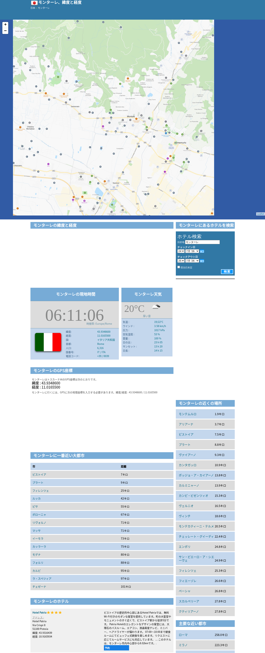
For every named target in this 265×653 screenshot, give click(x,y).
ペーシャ (185, 591)
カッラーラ (39, 546)
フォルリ (37, 562)
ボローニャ (39, 514)
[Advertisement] (101, 258)
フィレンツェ (40, 490)
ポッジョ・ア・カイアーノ (196, 475)
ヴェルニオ (186, 506)
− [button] (5, 31)
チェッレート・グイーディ (196, 536)
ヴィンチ (185, 516)
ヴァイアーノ (187, 455)
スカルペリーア (189, 601)
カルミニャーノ (189, 485)
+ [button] (5, 25)
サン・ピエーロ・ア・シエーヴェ (196, 559)
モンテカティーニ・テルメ (196, 526)
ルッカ (36, 498)
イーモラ (37, 538)
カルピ (36, 571)
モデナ (36, 554)
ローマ (183, 635)
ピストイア (39, 474)
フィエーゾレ (187, 581)
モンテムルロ (187, 414)
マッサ (36, 530)
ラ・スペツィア (41, 578)
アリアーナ (186, 424)
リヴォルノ (39, 522)
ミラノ (183, 645)
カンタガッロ (187, 465)
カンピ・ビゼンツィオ (193, 495)
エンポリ (185, 546)
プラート (37, 482)
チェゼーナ (39, 586)
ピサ (35, 506)
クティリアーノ (189, 611)
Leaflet (260, 214)
